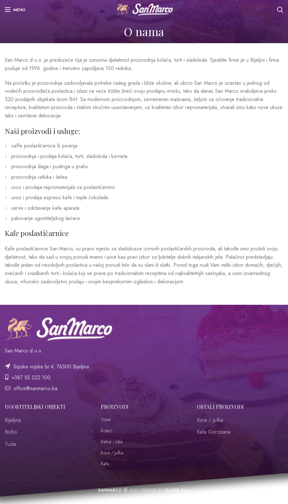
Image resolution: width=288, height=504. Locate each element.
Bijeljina (13, 420)
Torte (105, 420)
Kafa (105, 464)
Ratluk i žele (112, 442)
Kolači (106, 431)
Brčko (11, 432)
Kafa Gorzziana (213, 432)
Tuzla (10, 444)
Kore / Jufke (112, 453)
